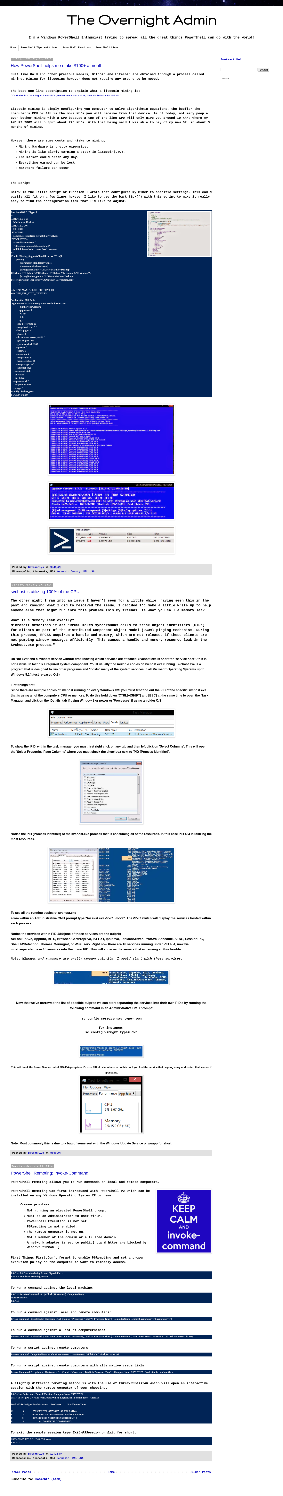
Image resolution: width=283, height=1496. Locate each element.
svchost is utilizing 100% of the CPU (45, 591)
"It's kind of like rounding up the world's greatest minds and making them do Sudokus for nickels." (66, 95)
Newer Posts (21, 1472)
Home (13, 47)
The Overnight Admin (141, 19)
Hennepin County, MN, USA (75, 571)
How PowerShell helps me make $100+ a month (56, 65)
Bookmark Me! (231, 59)
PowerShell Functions (77, 47)
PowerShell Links (107, 47)
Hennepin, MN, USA (70, 1458)
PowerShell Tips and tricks (39, 47)
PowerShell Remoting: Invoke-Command (49, 1173)
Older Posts (201, 1472)
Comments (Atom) (48, 1479)
